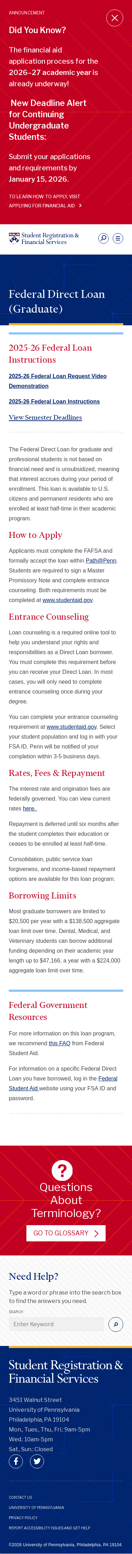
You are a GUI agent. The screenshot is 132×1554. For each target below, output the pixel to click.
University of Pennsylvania (36, 1507)
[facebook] (16, 1461)
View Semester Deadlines (45, 417)
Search (16, 1312)
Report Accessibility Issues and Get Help (49, 1528)
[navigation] (118, 238)
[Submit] (115, 1324)
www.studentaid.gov (67, 600)
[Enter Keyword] (56, 1324)
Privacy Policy (23, 1518)
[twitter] (37, 1461)
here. (30, 809)
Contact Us (20, 1497)
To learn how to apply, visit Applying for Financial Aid (45, 201)
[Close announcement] (114, 18)
